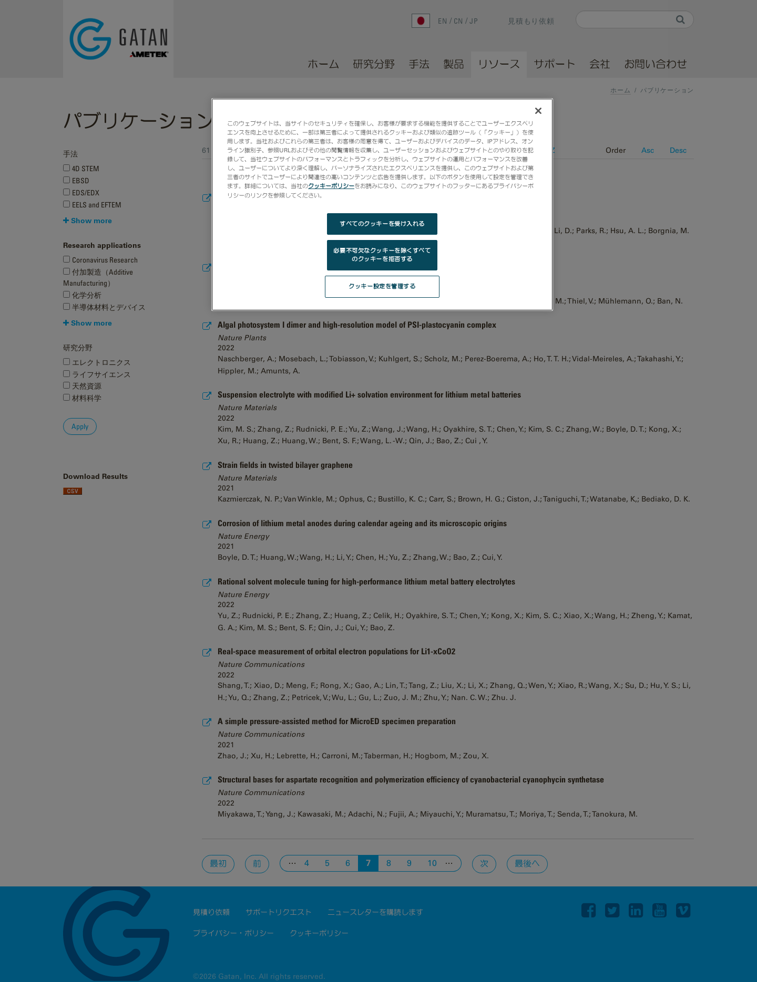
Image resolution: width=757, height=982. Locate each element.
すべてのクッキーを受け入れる (382, 223)
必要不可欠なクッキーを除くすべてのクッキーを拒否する (382, 255)
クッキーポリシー (331, 186)
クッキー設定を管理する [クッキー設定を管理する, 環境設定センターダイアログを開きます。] (382, 286)
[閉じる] (538, 110)
